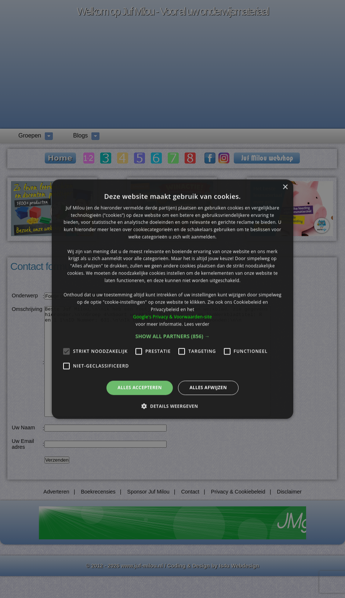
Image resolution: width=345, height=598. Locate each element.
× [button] (285, 187)
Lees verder (197, 324)
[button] (172, 336)
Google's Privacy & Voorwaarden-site (172, 316)
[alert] (172, 299)
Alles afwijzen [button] (208, 388)
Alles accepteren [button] (139, 388)
